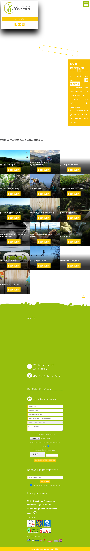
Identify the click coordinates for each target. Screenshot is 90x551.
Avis (31, 513)
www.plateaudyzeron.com (42, 549)
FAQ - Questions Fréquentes (41, 501)
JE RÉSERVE (79, 82)
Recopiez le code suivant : (45, 450)
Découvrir (13, 170)
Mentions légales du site (39, 505)
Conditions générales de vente (42, 508)
